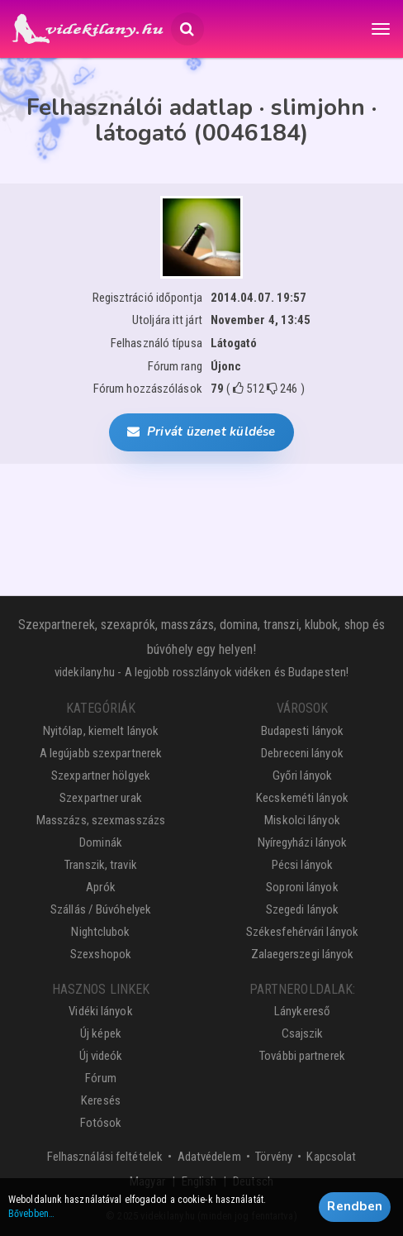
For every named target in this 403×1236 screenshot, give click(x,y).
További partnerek (302, 1055)
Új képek (100, 1033)
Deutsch (253, 1181)
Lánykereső (302, 1011)
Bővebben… (31, 1218)
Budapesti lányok (302, 730)
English (199, 1181)
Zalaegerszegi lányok (302, 954)
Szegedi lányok (302, 909)
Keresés (101, 1100)
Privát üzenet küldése (201, 431)
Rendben (354, 1211)
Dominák (100, 842)
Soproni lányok (302, 887)
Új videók (101, 1055)
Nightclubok (100, 931)
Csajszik (303, 1033)
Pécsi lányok (302, 864)
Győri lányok (302, 775)
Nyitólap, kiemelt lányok (101, 730)
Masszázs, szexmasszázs (100, 820)
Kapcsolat (331, 1156)
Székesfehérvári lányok (302, 931)
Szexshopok (100, 954)
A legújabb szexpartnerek (101, 753)
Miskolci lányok (302, 820)
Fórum (100, 1078)
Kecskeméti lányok (302, 797)
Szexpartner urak (100, 797)
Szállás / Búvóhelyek (100, 909)
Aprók (101, 887)
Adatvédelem (209, 1156)
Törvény (273, 1156)
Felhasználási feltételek (105, 1156)
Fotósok (101, 1122)
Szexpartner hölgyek (100, 775)
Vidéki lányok (100, 1011)
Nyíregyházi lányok (303, 842)
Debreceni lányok (302, 753)
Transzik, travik (100, 864)
